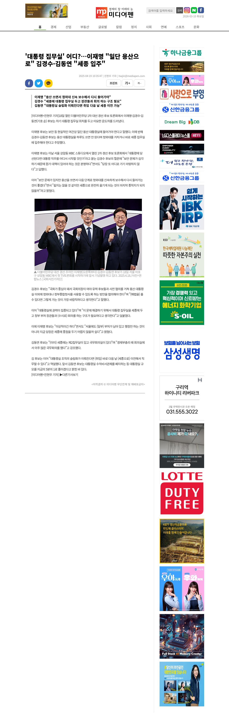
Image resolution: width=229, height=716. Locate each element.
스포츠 (180, 27)
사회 (149, 27)
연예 (164, 27)
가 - (139, 83)
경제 (53, 27)
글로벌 (102, 27)
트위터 (39, 83)
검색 (179, 10)
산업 (68, 27)
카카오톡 (48, 83)
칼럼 (119, 27)
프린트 (114, 83)
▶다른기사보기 (68, 374)
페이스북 (29, 83)
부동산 (85, 27)
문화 (196, 27)
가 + (127, 83)
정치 (134, 27)
